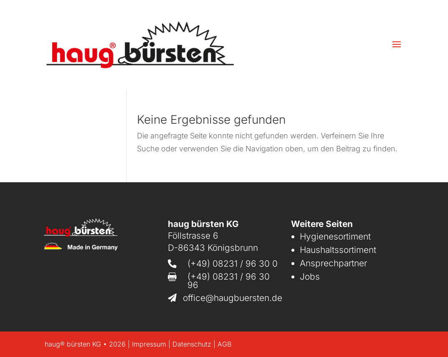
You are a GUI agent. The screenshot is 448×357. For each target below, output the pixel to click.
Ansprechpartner (333, 263)
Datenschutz (191, 344)
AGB (224, 344)
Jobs (310, 276)
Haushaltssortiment (338, 250)
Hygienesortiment (335, 236)
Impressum (149, 344)
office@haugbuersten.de (232, 298)
